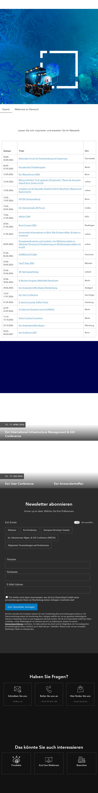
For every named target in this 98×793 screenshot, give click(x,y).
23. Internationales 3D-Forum (32, 208)
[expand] (93, 436)
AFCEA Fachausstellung (29, 199)
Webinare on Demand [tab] (26, 109)
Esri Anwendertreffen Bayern (32, 325)
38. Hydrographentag (28, 272)
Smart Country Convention (31, 318)
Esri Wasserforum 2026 (29, 174)
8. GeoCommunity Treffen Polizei (33, 302)
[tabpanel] (49, 228)
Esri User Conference (28, 295)
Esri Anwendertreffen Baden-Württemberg (38, 288)
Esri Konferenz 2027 (28, 332)
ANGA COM (24, 216)
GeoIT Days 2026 (26, 263)
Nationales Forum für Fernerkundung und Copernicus (43, 158)
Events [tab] (6, 109)
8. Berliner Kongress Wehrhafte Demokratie (38, 280)
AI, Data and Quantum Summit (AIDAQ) (37, 309)
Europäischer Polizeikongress (32, 167)
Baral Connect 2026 (27, 225)
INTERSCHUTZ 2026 (28, 254)
